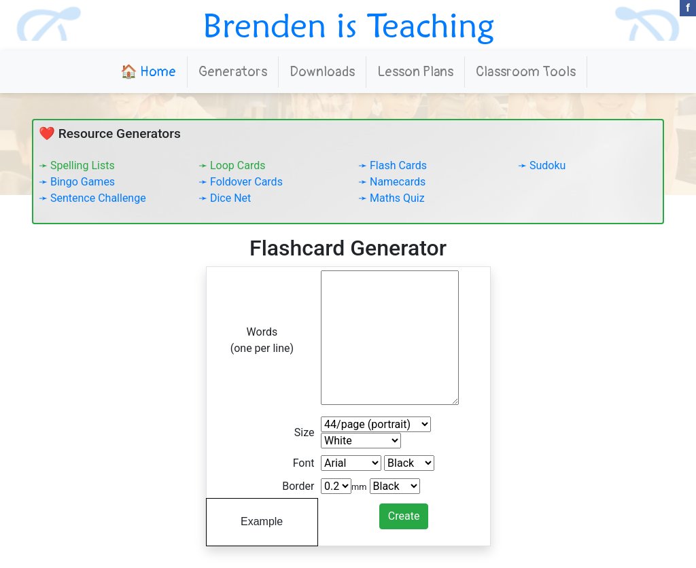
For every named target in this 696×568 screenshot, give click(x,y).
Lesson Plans (415, 71)
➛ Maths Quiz (391, 198)
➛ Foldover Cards (240, 181)
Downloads (322, 71)
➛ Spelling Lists (77, 165)
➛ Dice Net (224, 198)
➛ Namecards (391, 181)
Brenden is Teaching (348, 25)
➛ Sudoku (542, 165)
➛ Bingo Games (77, 181)
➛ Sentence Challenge (92, 198)
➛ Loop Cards (231, 165)
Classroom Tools (526, 71)
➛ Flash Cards (392, 165)
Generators (232, 71)
